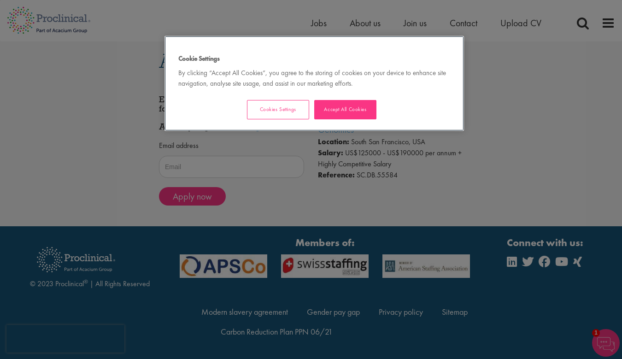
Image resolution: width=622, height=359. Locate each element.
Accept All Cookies (345, 109)
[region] (314, 83)
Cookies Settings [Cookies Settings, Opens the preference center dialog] (278, 109)
